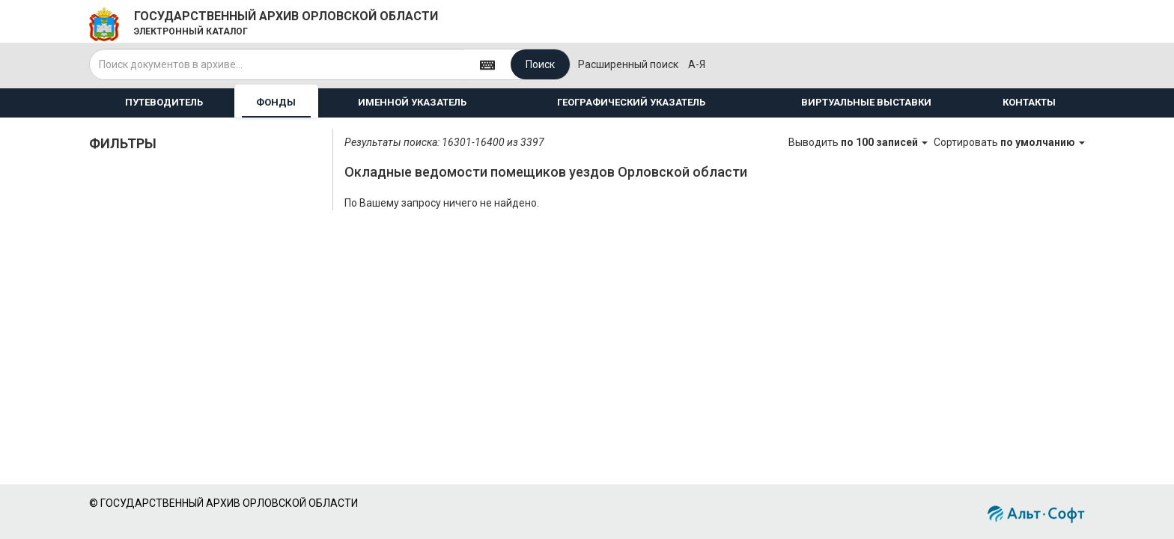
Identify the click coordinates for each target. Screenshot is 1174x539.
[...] (277, 64)
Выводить (859, 142)
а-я (696, 64)
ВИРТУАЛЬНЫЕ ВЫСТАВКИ (866, 102)
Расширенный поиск (628, 64)
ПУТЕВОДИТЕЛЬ (164, 102)
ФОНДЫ (276, 102)
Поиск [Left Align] (540, 64)
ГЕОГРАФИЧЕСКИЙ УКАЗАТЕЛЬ (631, 102)
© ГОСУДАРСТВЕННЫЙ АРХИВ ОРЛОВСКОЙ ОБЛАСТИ (223, 503)
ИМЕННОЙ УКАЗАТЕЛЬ (412, 102)
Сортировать (1009, 142)
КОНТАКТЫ (1029, 102)
